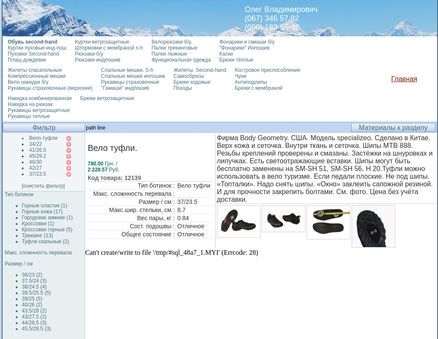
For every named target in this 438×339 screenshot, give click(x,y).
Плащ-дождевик (27, 60)
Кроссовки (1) (38, 224)
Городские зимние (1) (47, 218)
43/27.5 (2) (34, 317)
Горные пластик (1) (44, 206)
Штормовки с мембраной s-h (109, 48)
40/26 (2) (32, 305)
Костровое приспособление (267, 70)
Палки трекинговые (174, 48)
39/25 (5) (32, 299)
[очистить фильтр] (43, 186)
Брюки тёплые (236, 60)
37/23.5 (37, 174)
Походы (183, 88)
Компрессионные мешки (37, 76)
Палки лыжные (169, 54)
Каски (226, 54)
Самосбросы (189, 76)
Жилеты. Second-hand (200, 70)
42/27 (35, 168)
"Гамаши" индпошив (125, 88)
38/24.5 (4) (34, 287)
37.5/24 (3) (34, 281)
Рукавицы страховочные (130, 82)
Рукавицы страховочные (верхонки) (50, 88)
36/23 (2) (32, 275)
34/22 (35, 144)
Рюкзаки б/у (89, 54)
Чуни (240, 76)
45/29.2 (37, 156)
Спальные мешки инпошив (133, 76)
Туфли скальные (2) (45, 242)
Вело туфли (43, 138)
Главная (404, 79)
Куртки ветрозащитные (102, 42)
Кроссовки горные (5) (47, 230)
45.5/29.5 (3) (36, 329)
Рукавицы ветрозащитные (39, 110)
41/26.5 (37, 150)
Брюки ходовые (192, 82)
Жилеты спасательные (35, 70)
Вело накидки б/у (28, 82)
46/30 (35, 162)
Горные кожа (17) (42, 212)
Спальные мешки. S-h (127, 70)
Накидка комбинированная (40, 98)
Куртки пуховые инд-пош (37, 48)
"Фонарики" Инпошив (244, 48)
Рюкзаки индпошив (97, 60)
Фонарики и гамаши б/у (247, 42)
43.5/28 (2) (34, 311)
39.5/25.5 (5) (36, 293)
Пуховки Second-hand (33, 54)
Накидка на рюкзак (30, 104)
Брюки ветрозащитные (107, 98)
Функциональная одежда (181, 60)
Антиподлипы (251, 82)
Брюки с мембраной (258, 88)
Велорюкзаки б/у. (171, 42)
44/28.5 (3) (34, 323)
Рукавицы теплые (29, 116)
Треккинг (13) (37, 236)
